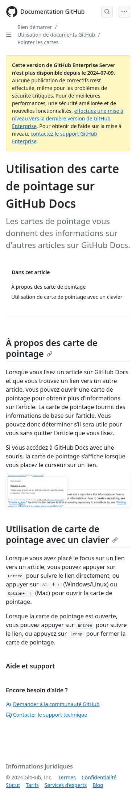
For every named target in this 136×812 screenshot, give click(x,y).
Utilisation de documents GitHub (56, 34)
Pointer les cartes (37, 42)
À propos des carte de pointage (52, 348)
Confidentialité (99, 777)
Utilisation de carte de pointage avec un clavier (62, 534)
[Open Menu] (124, 11)
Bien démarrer (34, 27)
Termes (67, 777)
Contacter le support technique (46, 714)
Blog (97, 785)
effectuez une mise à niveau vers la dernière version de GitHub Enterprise (67, 118)
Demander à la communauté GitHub (53, 704)
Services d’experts (66, 785)
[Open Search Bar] (107, 11)
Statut (13, 785)
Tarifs (32, 785)
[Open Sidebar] (9, 35)
